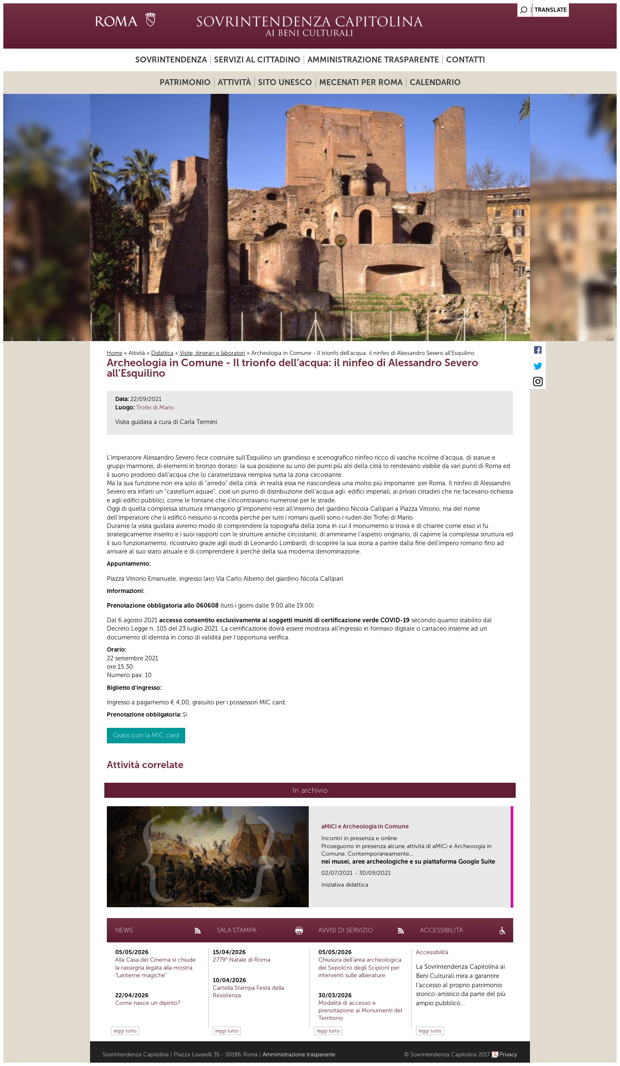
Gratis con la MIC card (146, 735)
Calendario (435, 82)
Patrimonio (185, 82)
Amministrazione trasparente (373, 60)
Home (114, 353)
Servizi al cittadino (257, 60)
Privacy (508, 1054)
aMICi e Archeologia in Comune (365, 826)
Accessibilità (432, 952)
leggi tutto (125, 1031)
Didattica (162, 353)
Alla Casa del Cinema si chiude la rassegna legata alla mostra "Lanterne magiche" (155, 967)
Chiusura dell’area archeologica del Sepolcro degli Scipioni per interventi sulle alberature (359, 967)
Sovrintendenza (171, 60)
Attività (234, 82)
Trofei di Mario (155, 407)
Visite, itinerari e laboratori (212, 353)
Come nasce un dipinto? (148, 1002)
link (507, 898)
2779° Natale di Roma (241, 959)
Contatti (465, 60)
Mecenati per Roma (361, 82)
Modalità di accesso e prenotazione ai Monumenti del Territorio (360, 1010)
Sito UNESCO (285, 82)
